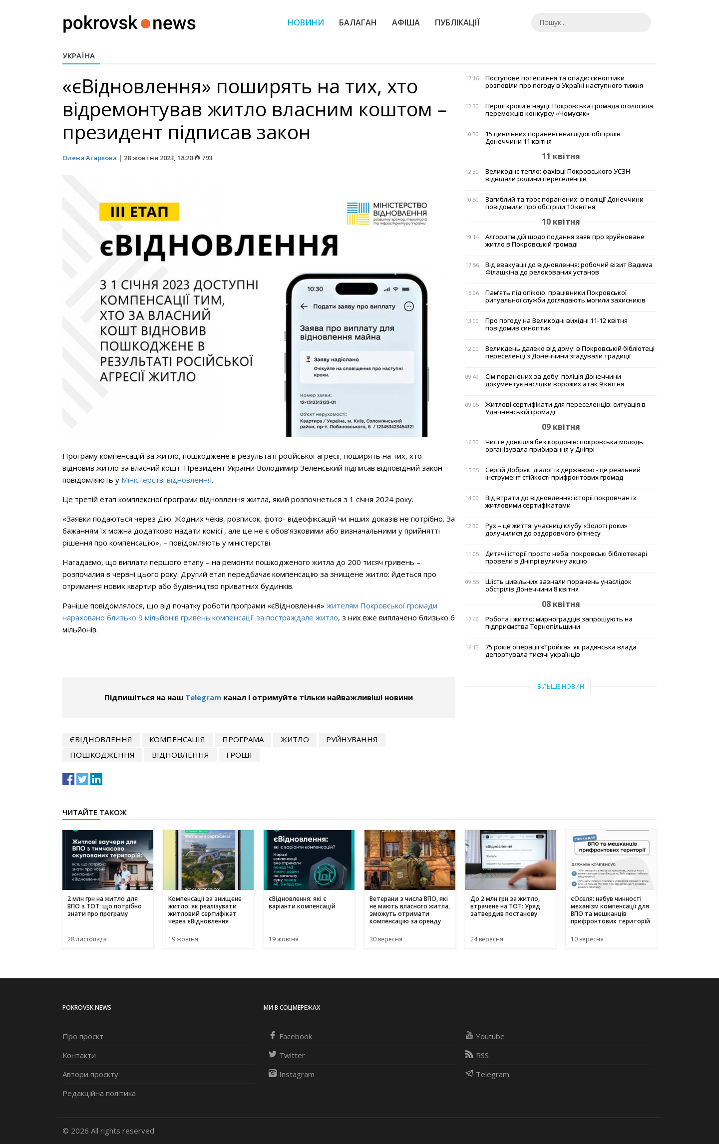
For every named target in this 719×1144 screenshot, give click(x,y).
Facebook (290, 1036)
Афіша (406, 22)
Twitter (287, 1055)
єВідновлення (101, 739)
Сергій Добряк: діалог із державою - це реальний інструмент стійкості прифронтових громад (563, 473)
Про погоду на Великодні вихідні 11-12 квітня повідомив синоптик (556, 324)
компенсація (177, 739)
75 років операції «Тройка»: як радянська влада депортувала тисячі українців (561, 650)
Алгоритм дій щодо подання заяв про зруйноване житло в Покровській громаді (565, 240)
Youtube (485, 1036)
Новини (306, 22)
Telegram (203, 697)
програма (243, 739)
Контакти (79, 1055)
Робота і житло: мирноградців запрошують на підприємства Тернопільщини (559, 622)
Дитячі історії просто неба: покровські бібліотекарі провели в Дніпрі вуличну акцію (566, 557)
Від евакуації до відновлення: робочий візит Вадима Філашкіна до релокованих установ (569, 268)
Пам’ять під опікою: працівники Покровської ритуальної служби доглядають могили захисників (565, 296)
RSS (477, 1055)
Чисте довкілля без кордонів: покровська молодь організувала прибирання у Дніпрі (564, 445)
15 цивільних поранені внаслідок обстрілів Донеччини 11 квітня (553, 137)
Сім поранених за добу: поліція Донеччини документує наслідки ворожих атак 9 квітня (554, 380)
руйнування (352, 739)
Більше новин (560, 686)
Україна (78, 55)
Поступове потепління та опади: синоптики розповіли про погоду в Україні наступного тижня (564, 81)
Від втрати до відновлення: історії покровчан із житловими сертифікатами (560, 501)
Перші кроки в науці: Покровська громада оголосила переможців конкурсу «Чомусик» (569, 109)
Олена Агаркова (89, 157)
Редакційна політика (99, 1093)
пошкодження (102, 755)
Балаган (358, 22)
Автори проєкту (90, 1074)
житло (295, 739)
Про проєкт (82, 1036)
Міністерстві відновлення (166, 480)
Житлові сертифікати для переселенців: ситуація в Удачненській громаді (565, 408)
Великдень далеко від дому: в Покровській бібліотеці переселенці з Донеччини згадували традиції (570, 352)
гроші (239, 755)
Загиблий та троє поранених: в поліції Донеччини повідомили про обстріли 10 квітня (564, 203)
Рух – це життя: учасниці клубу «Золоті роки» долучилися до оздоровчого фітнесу (556, 529)
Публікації (457, 22)
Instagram (292, 1074)
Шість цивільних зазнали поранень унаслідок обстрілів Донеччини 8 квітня (558, 585)
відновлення (180, 755)
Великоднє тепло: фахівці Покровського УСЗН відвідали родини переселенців (557, 175)
